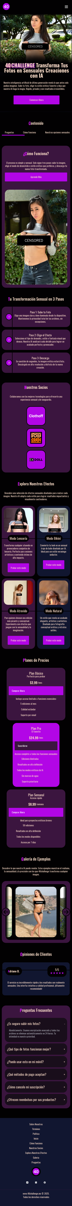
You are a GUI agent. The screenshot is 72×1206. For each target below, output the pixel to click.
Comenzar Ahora (36, 100)
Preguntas (9, 132)
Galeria (36, 1157)
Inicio (36, 1138)
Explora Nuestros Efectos (36, 1152)
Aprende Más (36, 177)
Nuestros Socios (36, 1148)
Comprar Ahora (18, 690)
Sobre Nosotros (36, 1124)
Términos (36, 1129)
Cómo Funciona (29, 132)
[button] (6, 912)
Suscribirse (22, 745)
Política (36, 1133)
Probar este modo (18, 567)
